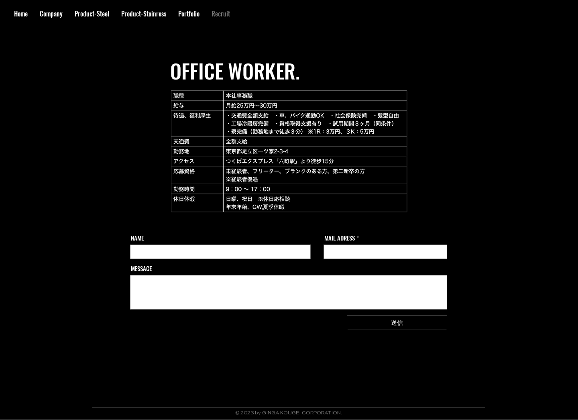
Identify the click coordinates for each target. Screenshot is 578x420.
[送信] (397, 323)
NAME (137, 238)
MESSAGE (141, 268)
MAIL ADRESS (339, 238)
